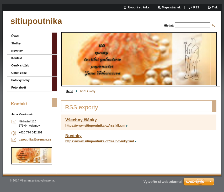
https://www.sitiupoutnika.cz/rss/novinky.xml (99, 141)
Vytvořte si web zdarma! (162, 182)
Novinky (73, 135)
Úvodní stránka (138, 7)
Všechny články (81, 120)
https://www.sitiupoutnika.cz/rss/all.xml (95, 125)
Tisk (215, 7)
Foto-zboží (18, 87)
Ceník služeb (20, 65)
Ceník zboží (19, 72)
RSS (196, 7)
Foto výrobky (20, 80)
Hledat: (169, 25)
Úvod (69, 91)
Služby (16, 43)
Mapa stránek (171, 7)
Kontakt (16, 58)
